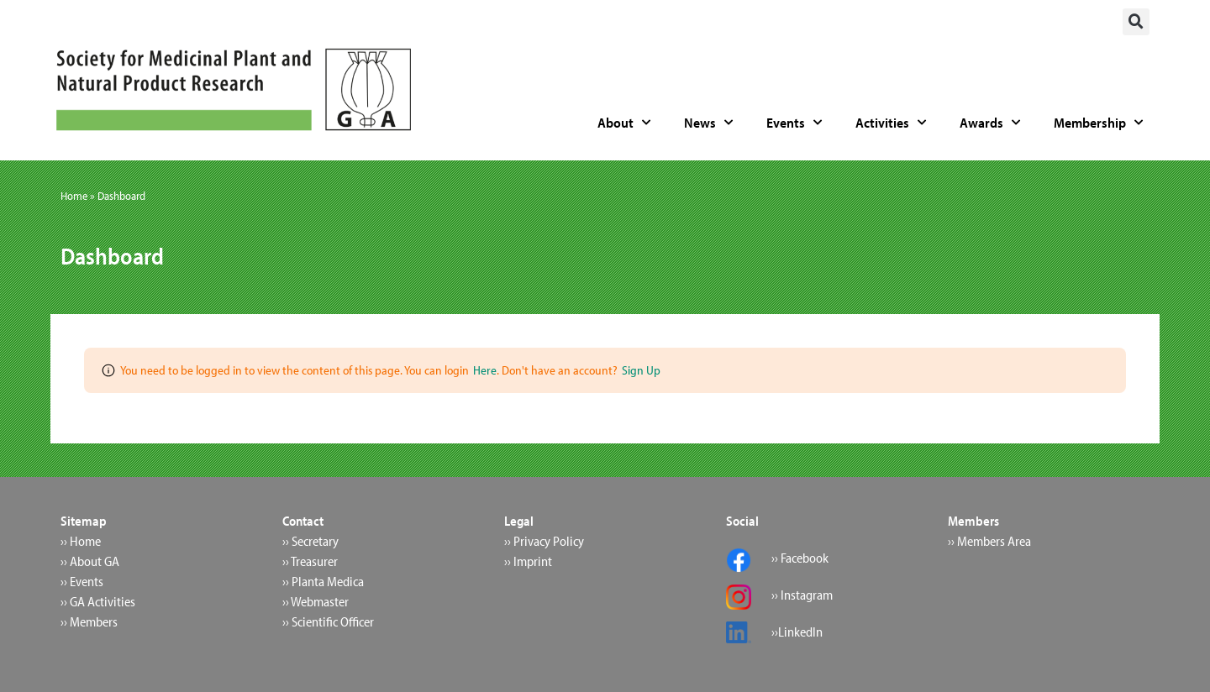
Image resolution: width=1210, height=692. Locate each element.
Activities (890, 122)
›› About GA (89, 561)
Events (794, 122)
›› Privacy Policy (544, 540)
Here (485, 370)
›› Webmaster (315, 601)
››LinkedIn (797, 631)
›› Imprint (528, 561)
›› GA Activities (97, 601)
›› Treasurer (310, 561)
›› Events (81, 581)
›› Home (80, 540)
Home (73, 195)
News (708, 122)
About (623, 122)
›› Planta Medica (323, 581)
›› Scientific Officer (328, 621)
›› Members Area (989, 540)
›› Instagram (802, 594)
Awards (990, 122)
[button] (1136, 21)
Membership (1098, 122)
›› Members (89, 621)
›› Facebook (800, 557)
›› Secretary (310, 540)
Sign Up (641, 370)
